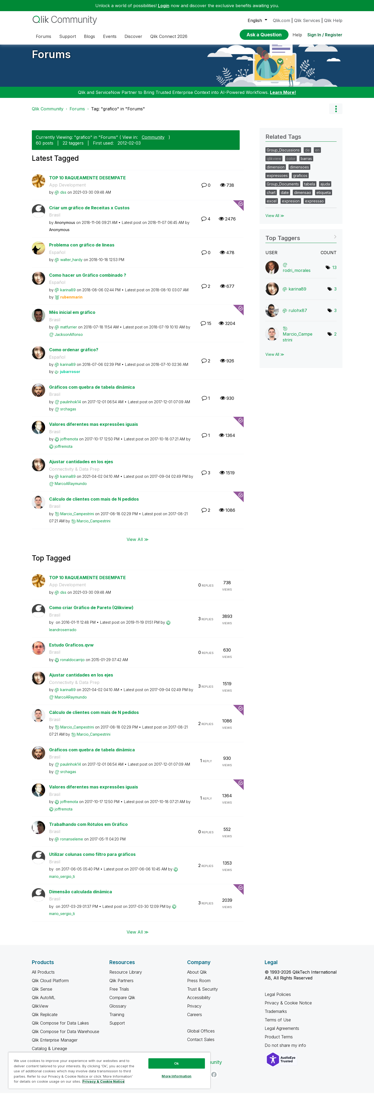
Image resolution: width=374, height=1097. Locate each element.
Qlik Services (307, 20)
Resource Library (125, 976)
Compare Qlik (122, 1001)
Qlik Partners (121, 984)
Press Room (198, 984)
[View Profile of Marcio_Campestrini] (77, 517)
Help (297, 34)
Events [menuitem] (110, 36)
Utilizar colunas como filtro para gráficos (92, 858)
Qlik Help (333, 20)
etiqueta (323, 196)
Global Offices (201, 1035)
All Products (43, 976)
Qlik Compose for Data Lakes (60, 1027)
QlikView (40, 1010)
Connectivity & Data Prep (74, 473)
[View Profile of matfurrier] (68, 331)
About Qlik (197, 976)
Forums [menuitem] (43, 36)
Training (116, 1018)
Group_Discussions (283, 154)
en (317, 154)
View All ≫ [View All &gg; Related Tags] (274, 219)
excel (272, 205)
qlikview (274, 162)
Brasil (54, 219)
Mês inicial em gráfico (72, 316)
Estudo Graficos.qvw (71, 649)
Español (57, 256)
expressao (314, 205)
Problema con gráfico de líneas (81, 249)
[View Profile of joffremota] (69, 443)
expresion (291, 205)
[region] (109, 1070)
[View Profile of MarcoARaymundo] (71, 487)
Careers (194, 1018)
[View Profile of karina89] (68, 294)
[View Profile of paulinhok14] (70, 406)
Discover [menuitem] (133, 36)
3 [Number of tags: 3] (335, 293)
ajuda (325, 188)
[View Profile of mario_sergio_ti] (62, 880)
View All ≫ (138, 543)
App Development (67, 189)
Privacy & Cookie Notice (288, 1006)
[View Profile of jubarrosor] (70, 375)
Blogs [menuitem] (89, 36)
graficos (300, 179)
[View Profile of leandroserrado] (62, 633)
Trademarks (276, 1015)
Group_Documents (283, 188)
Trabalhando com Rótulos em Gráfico (88, 828)
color (290, 162)
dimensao (302, 196)
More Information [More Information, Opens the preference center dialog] (176, 1076)
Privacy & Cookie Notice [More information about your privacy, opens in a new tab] (103, 1081)
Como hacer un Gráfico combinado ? (87, 279)
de (307, 154)
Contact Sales (200, 1043)
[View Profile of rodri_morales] (297, 274)
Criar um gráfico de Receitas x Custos (89, 211)
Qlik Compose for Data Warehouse (65, 1035)
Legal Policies (278, 998)
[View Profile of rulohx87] (298, 314)
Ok (176, 1063)
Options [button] (335, 112)
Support (117, 1027)
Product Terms (279, 1040)
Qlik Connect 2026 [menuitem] (168, 36)
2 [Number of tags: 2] (335, 338)
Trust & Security (202, 993)
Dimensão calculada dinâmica (80, 895)
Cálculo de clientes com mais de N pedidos (94, 503)
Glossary (117, 1010)
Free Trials (119, 993)
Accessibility (198, 1001)
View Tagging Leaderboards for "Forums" (301, 240)
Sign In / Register (324, 34)
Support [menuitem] (67, 36)
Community (153, 141)
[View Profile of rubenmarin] (71, 301)
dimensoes (299, 171)
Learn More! (283, 96)
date (285, 196)
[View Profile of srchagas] (68, 413)
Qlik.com (281, 20)
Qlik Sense (42, 993)
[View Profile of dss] (63, 196)
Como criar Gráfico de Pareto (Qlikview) (91, 611)
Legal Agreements (282, 1032)
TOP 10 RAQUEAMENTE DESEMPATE (87, 181)
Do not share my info (286, 1049)
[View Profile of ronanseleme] (71, 843)
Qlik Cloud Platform (50, 984)
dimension (276, 171)
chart (271, 196)
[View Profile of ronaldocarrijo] (72, 663)
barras (306, 162)
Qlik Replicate (45, 1018)
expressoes (277, 179)
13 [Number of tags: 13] (334, 271)
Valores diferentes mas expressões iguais (93, 428)
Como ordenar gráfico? (73, 353)
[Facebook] (214, 1078)
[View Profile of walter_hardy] (71, 263)
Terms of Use (278, 1023)
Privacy (194, 1010)
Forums (51, 58)
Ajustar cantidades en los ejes (81, 465)
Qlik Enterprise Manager (55, 1044)
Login (163, 5)
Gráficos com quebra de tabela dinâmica (92, 391)
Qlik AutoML (43, 1001)
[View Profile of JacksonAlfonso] (69, 338)
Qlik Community (47, 112)
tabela (309, 188)
